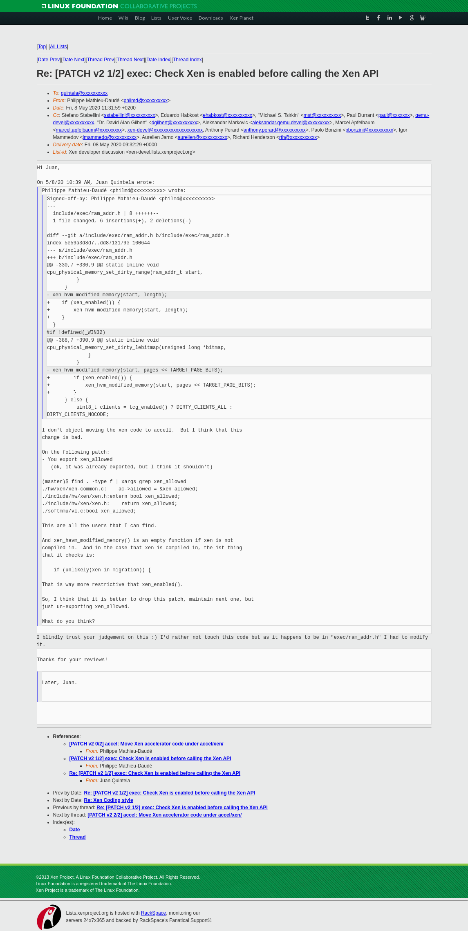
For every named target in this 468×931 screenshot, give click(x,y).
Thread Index (187, 60)
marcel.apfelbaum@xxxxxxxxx (89, 130)
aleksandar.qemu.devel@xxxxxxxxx (291, 122)
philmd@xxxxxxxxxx (146, 100)
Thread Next (130, 60)
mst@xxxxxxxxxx (322, 115)
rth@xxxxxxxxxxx (298, 137)
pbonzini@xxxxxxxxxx (369, 130)
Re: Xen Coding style (108, 800)
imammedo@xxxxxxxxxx (110, 137)
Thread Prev (100, 60)
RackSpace (153, 913)
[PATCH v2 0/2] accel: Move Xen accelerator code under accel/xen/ (146, 744)
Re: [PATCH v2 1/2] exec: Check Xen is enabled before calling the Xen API (155, 773)
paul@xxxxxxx (394, 115)
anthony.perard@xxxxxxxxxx (275, 130)
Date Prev (49, 60)
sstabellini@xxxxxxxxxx (129, 115)
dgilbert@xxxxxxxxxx (174, 122)
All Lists (58, 46)
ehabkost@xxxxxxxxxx (227, 115)
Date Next (73, 60)
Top (42, 46)
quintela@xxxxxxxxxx (84, 93)
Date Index (158, 60)
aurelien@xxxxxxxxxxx (202, 137)
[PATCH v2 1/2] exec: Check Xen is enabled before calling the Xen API (150, 758)
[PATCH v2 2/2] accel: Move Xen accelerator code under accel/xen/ (164, 815)
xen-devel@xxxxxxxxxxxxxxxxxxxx (165, 130)
